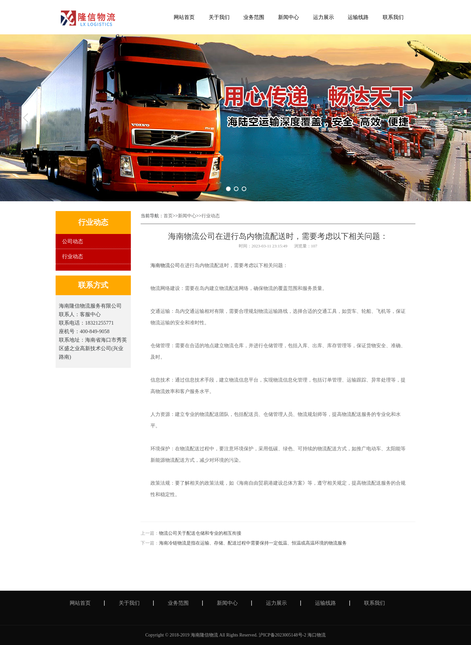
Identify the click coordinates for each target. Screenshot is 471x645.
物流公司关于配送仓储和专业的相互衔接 (200, 533)
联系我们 (374, 603)
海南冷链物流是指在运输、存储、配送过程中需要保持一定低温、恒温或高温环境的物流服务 (253, 543)
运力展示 (276, 603)
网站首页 (80, 603)
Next (445, 117)
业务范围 (178, 603)
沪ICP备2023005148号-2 (282, 635)
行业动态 (72, 256)
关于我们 (129, 603)
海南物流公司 (165, 265)
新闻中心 (187, 215)
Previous (25, 117)
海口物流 (316, 635)
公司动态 (72, 241)
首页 (168, 215)
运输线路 (325, 603)
